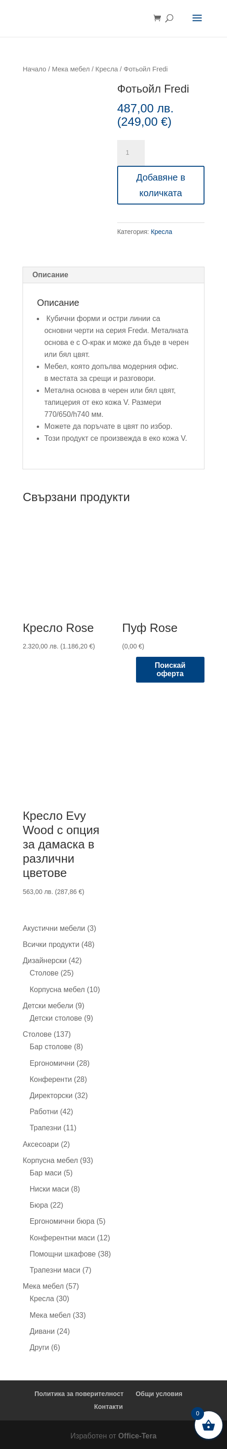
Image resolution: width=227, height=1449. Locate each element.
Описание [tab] (50, 275)
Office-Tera (137, 1436)
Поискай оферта (170, 669)
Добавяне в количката (160, 185)
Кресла (107, 69)
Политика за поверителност (79, 1393)
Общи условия (159, 1393)
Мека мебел (71, 69)
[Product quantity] (131, 153)
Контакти (108, 1406)
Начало (34, 69)
